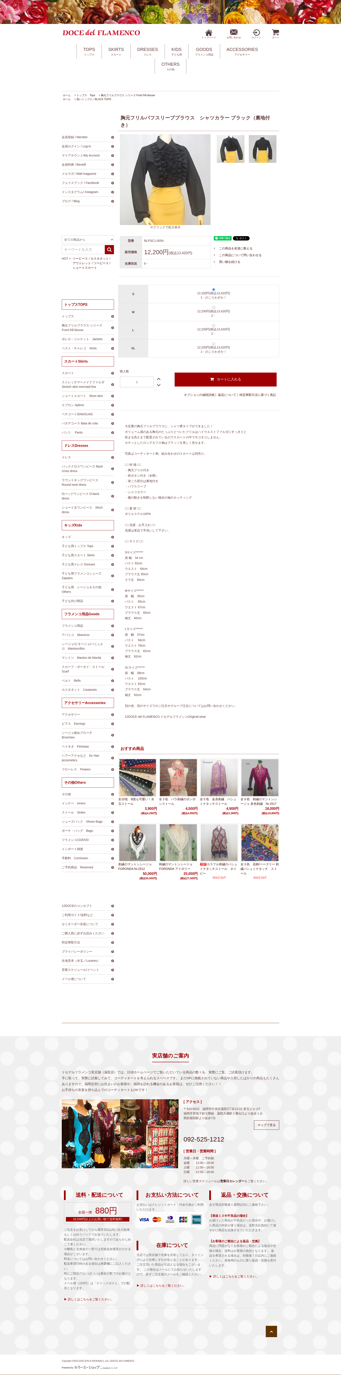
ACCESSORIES (242, 52)
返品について (227, 395)
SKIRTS (116, 52)
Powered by (90, 1368)
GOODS (204, 52)
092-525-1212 (204, 1139)
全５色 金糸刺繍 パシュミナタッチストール (218, 801)
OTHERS (170, 66)
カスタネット (99, 258)
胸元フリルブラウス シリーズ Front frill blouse (128, 95)
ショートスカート (85, 267)
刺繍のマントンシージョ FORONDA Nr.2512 (135, 866)
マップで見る (266, 1125)
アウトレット (82, 263)
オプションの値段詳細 (199, 395)
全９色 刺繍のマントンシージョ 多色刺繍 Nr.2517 (259, 801)
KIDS (176, 52)
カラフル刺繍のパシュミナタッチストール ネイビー (218, 868)
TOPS (89, 52)
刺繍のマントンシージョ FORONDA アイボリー (175, 866)
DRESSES (147, 52)
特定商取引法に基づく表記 (257, 395)
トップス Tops (86, 95)
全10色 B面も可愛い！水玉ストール (136, 801)
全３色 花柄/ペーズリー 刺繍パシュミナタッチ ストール (260, 868)
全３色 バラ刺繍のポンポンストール (177, 801)
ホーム (67, 95)
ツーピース (80, 258)
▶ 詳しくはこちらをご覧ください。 (89, 1299)
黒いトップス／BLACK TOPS (94, 99)
